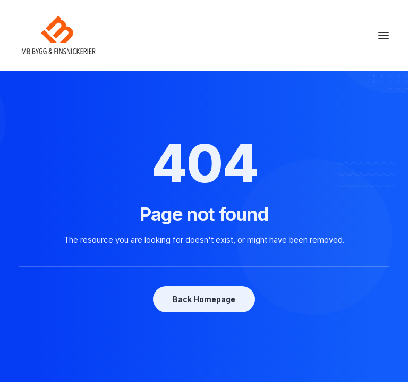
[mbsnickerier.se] (58, 35)
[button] (383, 35)
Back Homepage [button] (204, 299)
